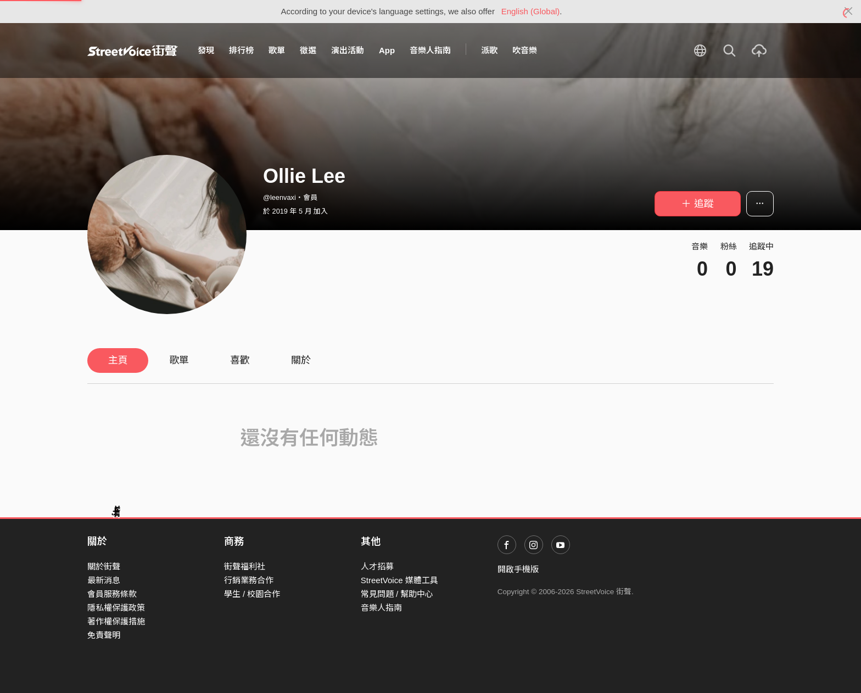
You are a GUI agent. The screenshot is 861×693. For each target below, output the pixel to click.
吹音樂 (524, 50)
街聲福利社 (244, 566)
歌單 (277, 50)
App (387, 50)
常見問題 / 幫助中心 (397, 594)
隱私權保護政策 (116, 607)
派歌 (489, 50)
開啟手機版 (518, 569)
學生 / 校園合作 (252, 594)
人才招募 (377, 566)
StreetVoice (132, 50)
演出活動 (347, 50)
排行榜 (241, 50)
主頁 (118, 360)
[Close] (848, 11)
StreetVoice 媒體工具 (399, 580)
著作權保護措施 (116, 621)
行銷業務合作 (248, 580)
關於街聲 (103, 566)
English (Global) (530, 11)
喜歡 (240, 360)
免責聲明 (103, 635)
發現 (206, 50)
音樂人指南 (430, 50)
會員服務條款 (112, 594)
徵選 (308, 50)
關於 (301, 360)
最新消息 (103, 580)
